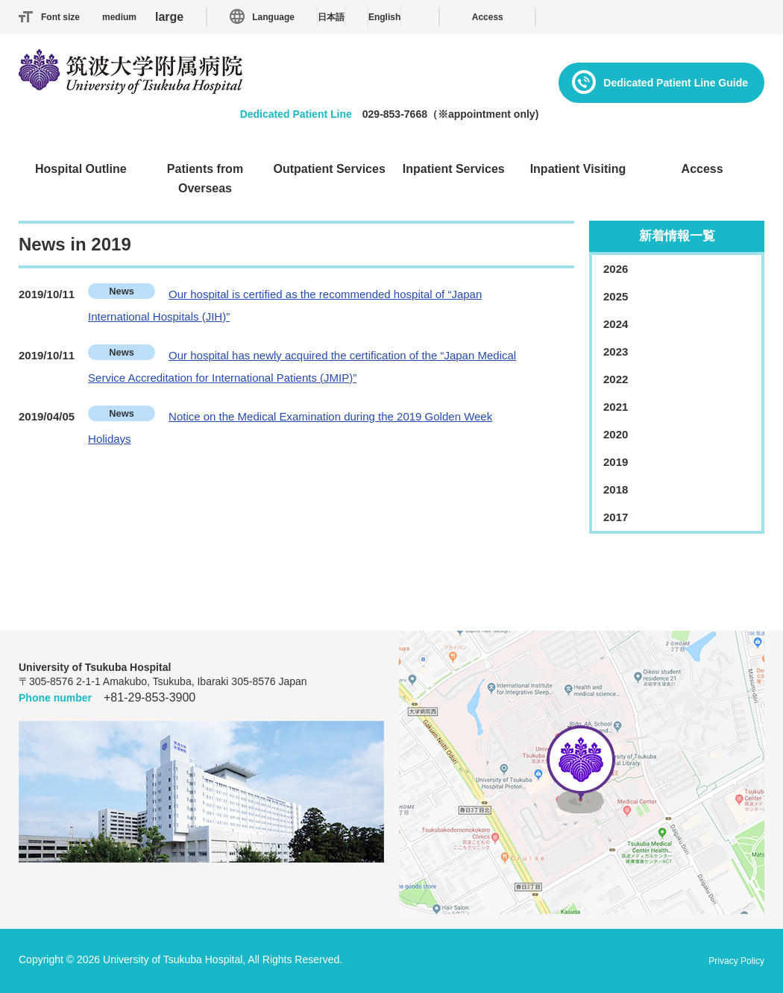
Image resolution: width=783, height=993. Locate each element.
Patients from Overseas (205, 179)
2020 (615, 434)
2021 (615, 406)
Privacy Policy (736, 961)
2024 (615, 324)
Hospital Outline (81, 169)
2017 (615, 517)
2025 (615, 296)
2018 (615, 489)
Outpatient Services (330, 169)
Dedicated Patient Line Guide (675, 83)
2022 (615, 379)
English (384, 17)
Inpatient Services (454, 169)
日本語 (331, 17)
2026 (615, 268)
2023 (615, 351)
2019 (615, 461)
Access (487, 17)
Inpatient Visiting (578, 169)
